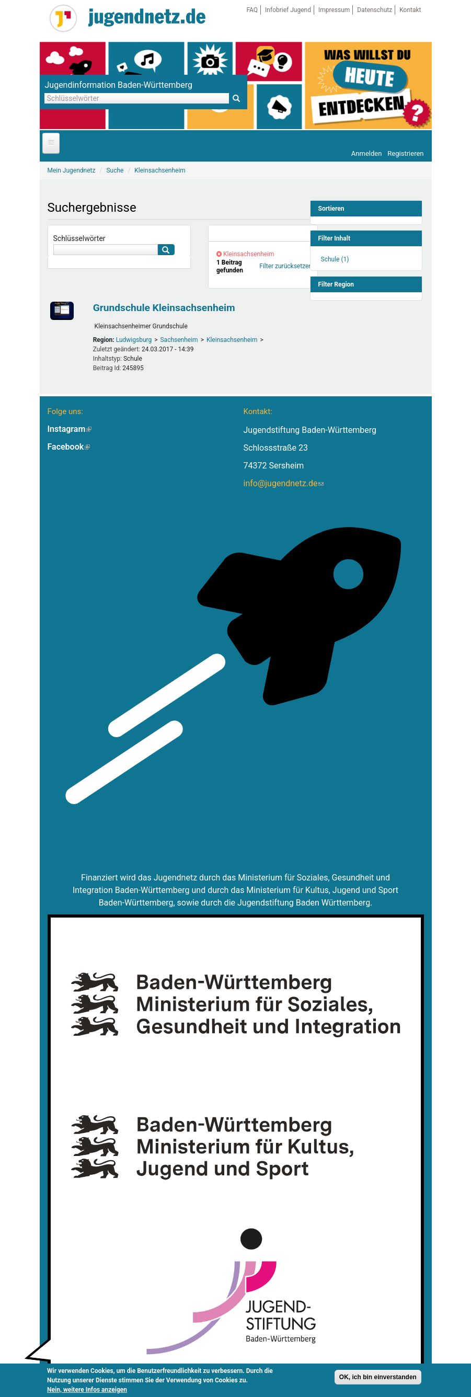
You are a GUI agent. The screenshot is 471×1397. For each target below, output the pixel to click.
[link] (263, 233)
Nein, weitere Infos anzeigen (87, 1389)
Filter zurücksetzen (285, 266)
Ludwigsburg (134, 339)
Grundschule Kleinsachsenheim (164, 308)
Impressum (334, 10)
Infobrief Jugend (288, 10)
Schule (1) (335, 259)
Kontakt (410, 10)
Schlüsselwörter (79, 238)
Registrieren (405, 153)
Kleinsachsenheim (232, 339)
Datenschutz (374, 10)
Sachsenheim (179, 339)
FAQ (252, 10)
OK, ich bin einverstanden (378, 1377)
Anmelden (366, 153)
